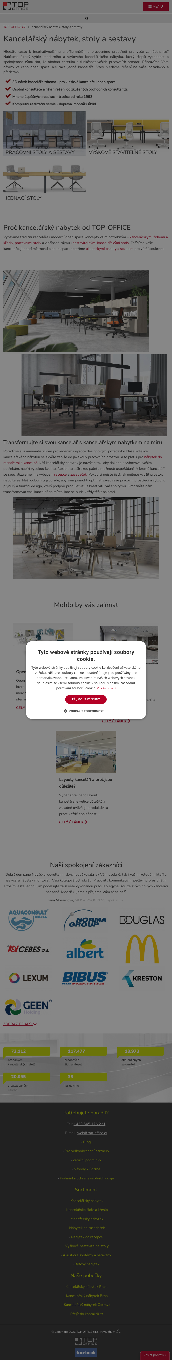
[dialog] (86, 680)
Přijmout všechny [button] (86, 699)
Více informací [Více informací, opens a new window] (106, 688)
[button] (86, 711)
